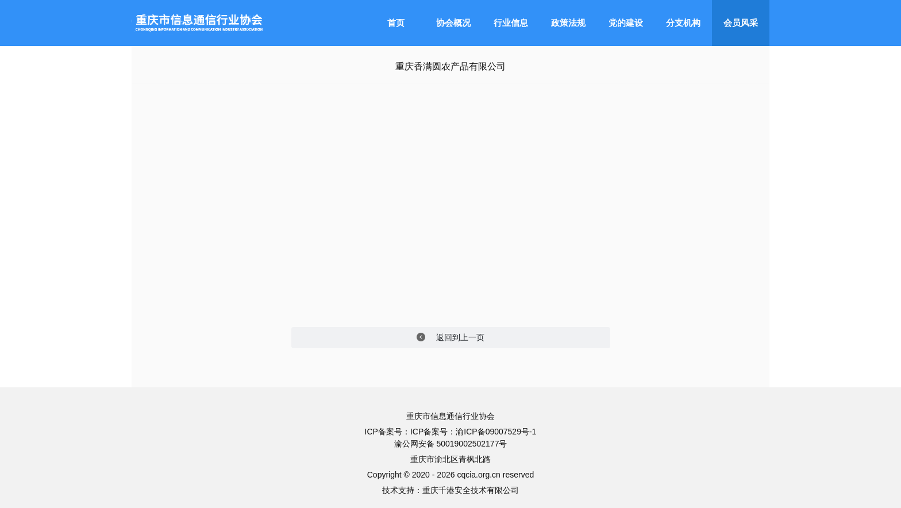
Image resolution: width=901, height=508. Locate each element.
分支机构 (683, 23)
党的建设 (626, 23)
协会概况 (453, 23)
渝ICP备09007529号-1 (496, 431)
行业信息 (511, 23)
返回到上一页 (451, 337)
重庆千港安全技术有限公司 (470, 490)
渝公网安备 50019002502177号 (450, 443)
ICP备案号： (433, 431)
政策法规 (568, 23)
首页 (396, 23)
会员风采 (740, 23)
